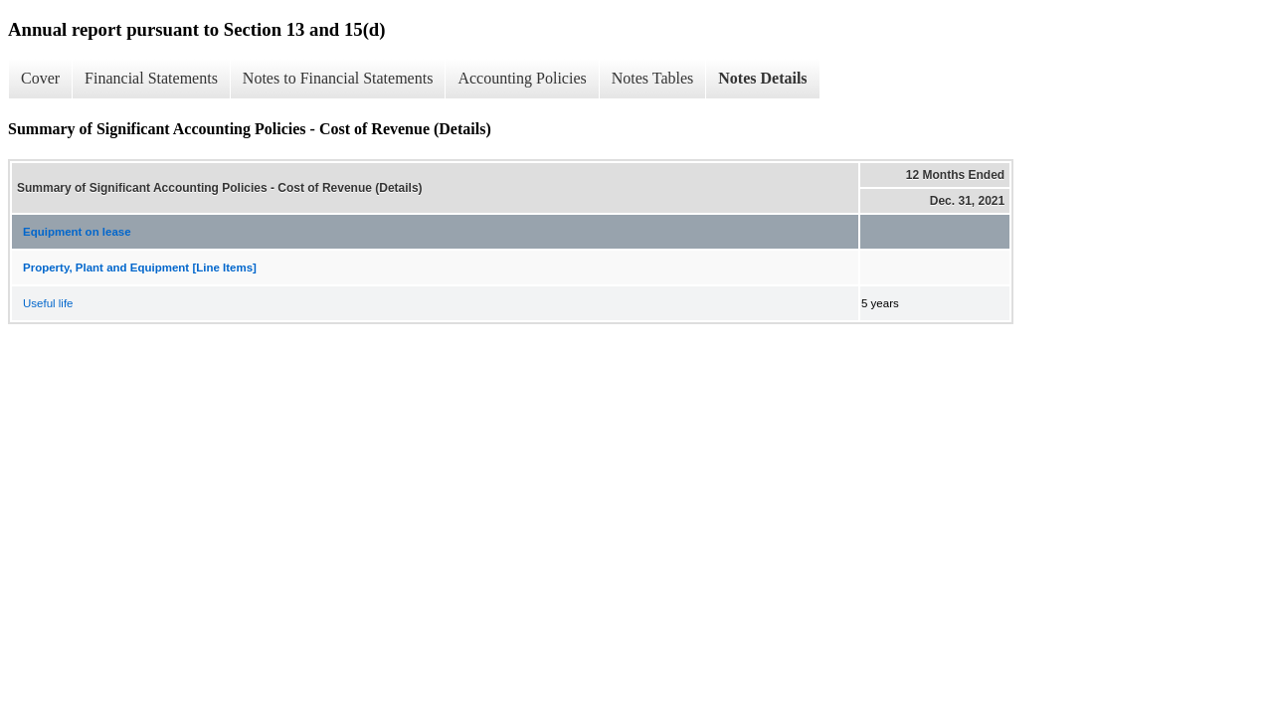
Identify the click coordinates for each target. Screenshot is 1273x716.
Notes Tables (653, 78)
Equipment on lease (77, 232)
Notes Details (762, 78)
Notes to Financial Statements (338, 78)
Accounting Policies (521, 78)
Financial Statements (151, 78)
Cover (40, 78)
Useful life (48, 303)
